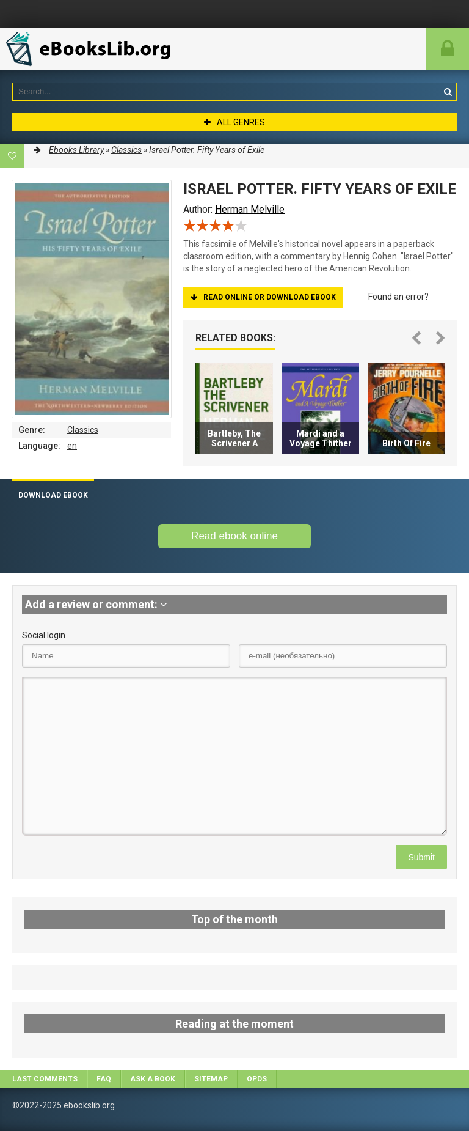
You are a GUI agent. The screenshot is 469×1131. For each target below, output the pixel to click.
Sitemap (211, 1079)
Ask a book (152, 1079)
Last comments (45, 1079)
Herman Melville (250, 209)
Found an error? (398, 296)
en (72, 446)
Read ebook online (234, 536)
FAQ (103, 1079)
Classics (82, 430)
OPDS (257, 1079)
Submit (421, 857)
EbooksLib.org (91, 49)
